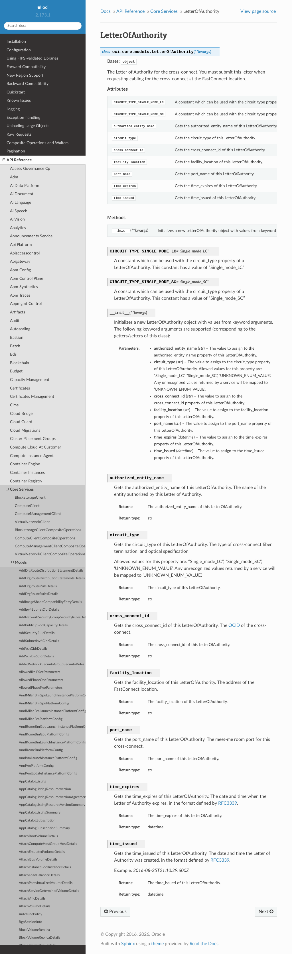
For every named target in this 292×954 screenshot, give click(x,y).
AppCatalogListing (32, 781)
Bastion (16, 337)
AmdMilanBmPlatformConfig (40, 719)
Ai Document (21, 194)
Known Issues (19, 100)
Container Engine (25, 464)
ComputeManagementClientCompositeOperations (50, 546)
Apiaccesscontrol (25, 253)
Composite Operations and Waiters (37, 143)
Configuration (19, 50)
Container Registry (26, 481)
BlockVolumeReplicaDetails (39, 937)
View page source (258, 11)
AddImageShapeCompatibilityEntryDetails (50, 602)
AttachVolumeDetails (34, 906)
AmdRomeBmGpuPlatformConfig (44, 734)
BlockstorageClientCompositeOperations (48, 530)
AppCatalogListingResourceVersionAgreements (52, 797)
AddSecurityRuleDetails (36, 633)
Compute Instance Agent (32, 456)
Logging (13, 109)
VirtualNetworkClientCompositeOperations (50, 554)
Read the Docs (204, 943)
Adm (14, 177)
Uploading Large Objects (28, 126)
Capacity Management (29, 380)
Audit (14, 321)
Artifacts (17, 312)
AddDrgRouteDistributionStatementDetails (51, 570)
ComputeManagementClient (38, 514)
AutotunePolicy (30, 914)
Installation (16, 41)
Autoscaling (20, 329)
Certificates (20, 388)
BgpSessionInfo (30, 922)
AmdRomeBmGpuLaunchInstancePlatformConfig (52, 726)
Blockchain (19, 363)
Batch (15, 346)
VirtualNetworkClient (32, 522)
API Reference (17, 160)
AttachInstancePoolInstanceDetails (45, 867)
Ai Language (20, 202)
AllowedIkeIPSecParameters (39, 672)
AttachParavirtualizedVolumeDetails (45, 882)
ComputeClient (27, 506)
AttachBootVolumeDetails (38, 836)
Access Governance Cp (30, 168)
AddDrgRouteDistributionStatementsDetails (52, 578)
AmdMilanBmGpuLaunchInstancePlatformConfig (52, 695)
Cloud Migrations (25, 430)
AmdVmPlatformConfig (36, 765)
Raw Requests (19, 134)
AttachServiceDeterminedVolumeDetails (49, 890)
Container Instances (27, 472)
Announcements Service (31, 236)
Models (19, 562)
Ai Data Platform (24, 186)
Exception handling (23, 117)
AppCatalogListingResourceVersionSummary (52, 804)
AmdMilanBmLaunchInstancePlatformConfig (52, 711)
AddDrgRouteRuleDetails (38, 586)
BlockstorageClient (30, 498)
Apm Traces (20, 295)
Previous (115, 911)
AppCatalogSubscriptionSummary (44, 828)
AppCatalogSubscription (37, 820)
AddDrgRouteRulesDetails (38, 594)
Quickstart (16, 92)
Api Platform (21, 244)
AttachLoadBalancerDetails (39, 875)
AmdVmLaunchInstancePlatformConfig (48, 758)
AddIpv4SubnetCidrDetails (39, 609)
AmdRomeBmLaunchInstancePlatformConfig (52, 742)
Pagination (16, 151)
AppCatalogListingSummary (39, 812)
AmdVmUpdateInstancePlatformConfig (48, 773)
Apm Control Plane (26, 278)
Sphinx (128, 943)
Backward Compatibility (27, 83)
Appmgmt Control (26, 303)
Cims (14, 405)
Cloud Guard (21, 422)
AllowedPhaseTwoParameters (40, 687)
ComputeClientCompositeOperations (45, 538)
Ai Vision (17, 219)
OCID (234, 625)
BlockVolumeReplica (34, 929)
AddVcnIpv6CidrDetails (36, 656)
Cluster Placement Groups (33, 439)
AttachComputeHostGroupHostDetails (48, 843)
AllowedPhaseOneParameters (41, 680)
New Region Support (25, 75)
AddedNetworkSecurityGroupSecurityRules (51, 664)
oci (44, 7)
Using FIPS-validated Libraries (32, 58)
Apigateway (20, 261)
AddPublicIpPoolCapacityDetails (43, 625)
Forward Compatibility (26, 67)
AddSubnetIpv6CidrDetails (39, 641)
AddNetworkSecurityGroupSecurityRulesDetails (52, 617)
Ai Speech (18, 211)
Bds (13, 354)
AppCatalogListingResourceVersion (45, 789)
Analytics (18, 228)
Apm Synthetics (24, 287)
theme (157, 943)
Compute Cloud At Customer (35, 447)
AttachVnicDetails (32, 898)
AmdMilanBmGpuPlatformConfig (44, 703)
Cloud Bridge (21, 413)
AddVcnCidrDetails (33, 648)
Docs (105, 11)
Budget (16, 371)
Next (266, 911)
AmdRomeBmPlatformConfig (41, 750)
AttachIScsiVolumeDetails (38, 859)
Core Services (20, 489)
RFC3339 (227, 803)
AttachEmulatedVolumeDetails (42, 851)
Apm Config (20, 270)
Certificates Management (32, 396)
